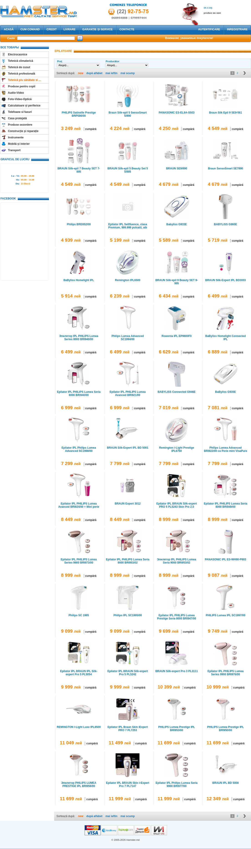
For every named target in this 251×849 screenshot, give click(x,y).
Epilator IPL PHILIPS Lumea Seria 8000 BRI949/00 (225, 505)
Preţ (59, 61)
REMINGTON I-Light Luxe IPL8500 (79, 727)
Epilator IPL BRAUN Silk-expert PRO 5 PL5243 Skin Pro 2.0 (176, 505)
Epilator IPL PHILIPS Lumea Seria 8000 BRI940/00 (78, 393)
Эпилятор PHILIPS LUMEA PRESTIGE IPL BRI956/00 (78, 784)
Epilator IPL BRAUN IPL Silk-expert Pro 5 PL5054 (78, 673)
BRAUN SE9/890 (176, 168)
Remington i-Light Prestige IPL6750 (176, 449)
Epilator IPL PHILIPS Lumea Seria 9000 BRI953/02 (127, 561)
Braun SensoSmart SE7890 (225, 168)
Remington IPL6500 (127, 280)
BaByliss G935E (225, 391)
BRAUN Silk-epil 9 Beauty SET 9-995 (176, 282)
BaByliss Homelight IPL (78, 280)
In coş (208, 7)
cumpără (90, 129)
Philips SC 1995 (78, 615)
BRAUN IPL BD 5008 (225, 782)
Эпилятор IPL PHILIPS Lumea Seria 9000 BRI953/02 (176, 561)
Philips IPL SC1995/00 (128, 615)
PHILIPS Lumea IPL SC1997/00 (225, 615)
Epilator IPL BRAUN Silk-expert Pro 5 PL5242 (127, 673)
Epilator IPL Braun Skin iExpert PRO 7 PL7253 (127, 728)
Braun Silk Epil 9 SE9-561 (225, 112)
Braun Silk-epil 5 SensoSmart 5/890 (128, 114)
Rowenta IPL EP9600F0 (177, 336)
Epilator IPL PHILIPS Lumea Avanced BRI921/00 (128, 393)
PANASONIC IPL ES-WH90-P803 (225, 559)
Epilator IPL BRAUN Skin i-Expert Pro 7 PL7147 (127, 784)
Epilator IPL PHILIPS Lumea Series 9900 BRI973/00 (79, 561)
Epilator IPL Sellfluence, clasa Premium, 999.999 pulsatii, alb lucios (127, 227)
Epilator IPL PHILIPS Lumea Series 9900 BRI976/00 (225, 673)
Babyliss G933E (176, 224)
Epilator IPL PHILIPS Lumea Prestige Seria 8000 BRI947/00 (176, 617)
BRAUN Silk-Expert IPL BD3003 (225, 280)
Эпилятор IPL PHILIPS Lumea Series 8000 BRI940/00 (78, 337)
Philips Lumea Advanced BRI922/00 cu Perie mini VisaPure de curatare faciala (225, 451)
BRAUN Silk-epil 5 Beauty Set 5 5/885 (127, 170)
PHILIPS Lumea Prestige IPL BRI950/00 (225, 728)
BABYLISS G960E (225, 224)
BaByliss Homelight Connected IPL (225, 337)
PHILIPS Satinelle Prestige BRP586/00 (79, 114)
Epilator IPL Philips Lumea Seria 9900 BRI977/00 (177, 784)
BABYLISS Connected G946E (177, 391)
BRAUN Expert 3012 (128, 503)
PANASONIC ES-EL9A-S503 (176, 112)
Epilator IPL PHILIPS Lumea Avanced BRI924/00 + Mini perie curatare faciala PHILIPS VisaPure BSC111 (79, 508)
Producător (112, 61)
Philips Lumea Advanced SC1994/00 (128, 337)
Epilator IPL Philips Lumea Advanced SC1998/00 (78, 449)
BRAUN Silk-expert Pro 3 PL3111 (176, 671)
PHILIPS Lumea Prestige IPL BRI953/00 (176, 728)
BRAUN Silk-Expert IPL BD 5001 (127, 447)
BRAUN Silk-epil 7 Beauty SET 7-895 (79, 170)
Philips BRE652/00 (79, 224)
